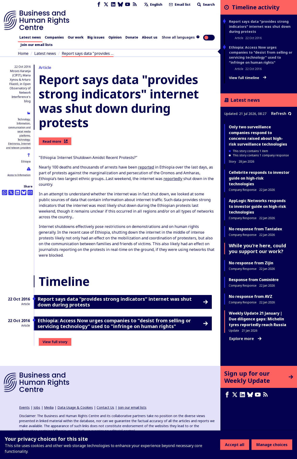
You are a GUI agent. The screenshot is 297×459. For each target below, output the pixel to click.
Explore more (245, 338)
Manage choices (271, 444)
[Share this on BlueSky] (23, 192)
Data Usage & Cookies (75, 407)
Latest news (30, 37)
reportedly (172, 178)
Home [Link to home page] (23, 53)
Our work (76, 37)
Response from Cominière (254, 279)
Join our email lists (36, 44)
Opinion (115, 37)
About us (149, 37)
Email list (179, 4)
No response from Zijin (251, 263)
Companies (54, 37)
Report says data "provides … (87, 53)
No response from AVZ (250, 296)
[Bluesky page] (120, 4)
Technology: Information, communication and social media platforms (19, 127)
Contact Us (105, 407)
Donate (131, 37)
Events (24, 407)
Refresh (281, 113)
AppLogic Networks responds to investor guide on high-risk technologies (257, 206)
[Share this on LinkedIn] (17, 192)
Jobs (37, 407)
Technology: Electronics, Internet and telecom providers (18, 143)
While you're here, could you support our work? (257, 248)
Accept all (234, 444)
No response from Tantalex (255, 229)
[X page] (106, 4)
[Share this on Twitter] (11, 192)
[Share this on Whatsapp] (4, 192)
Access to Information (19, 175)
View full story (55, 342)
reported (146, 167)
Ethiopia (26, 161)
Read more (55, 141)
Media (49, 407)
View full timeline (247, 78)
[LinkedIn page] (113, 4)
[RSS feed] (135, 4)
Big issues (96, 37)
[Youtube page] (127, 4)
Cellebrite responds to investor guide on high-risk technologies (259, 178)
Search (205, 4)
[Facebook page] (99, 4)
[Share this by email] (30, 192)
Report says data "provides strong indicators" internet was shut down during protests (260, 26)
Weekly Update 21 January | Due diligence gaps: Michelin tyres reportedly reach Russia (257, 319)
